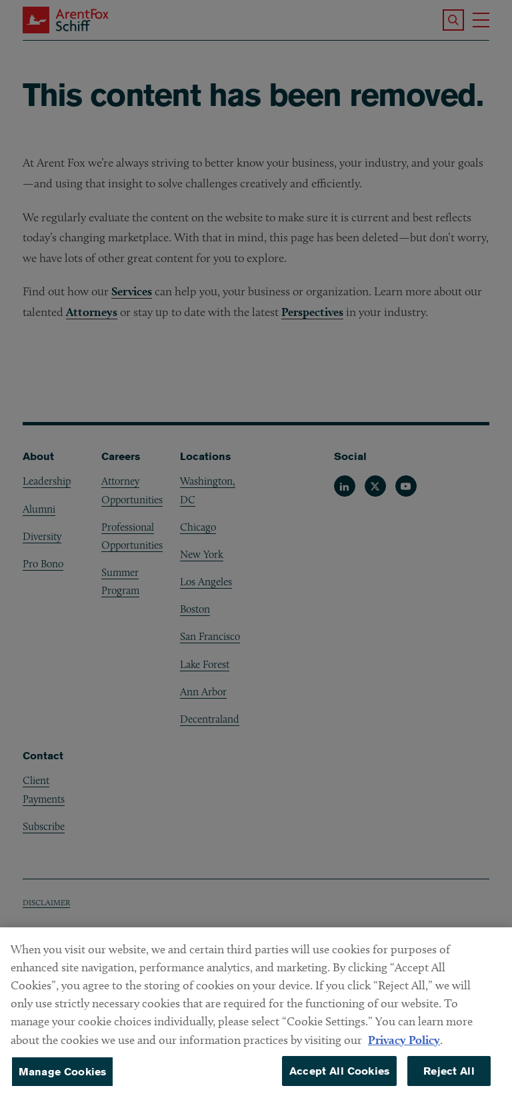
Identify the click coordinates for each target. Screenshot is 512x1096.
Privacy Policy (404, 1046)
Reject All (449, 1077)
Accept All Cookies (339, 1077)
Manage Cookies (62, 1078)
